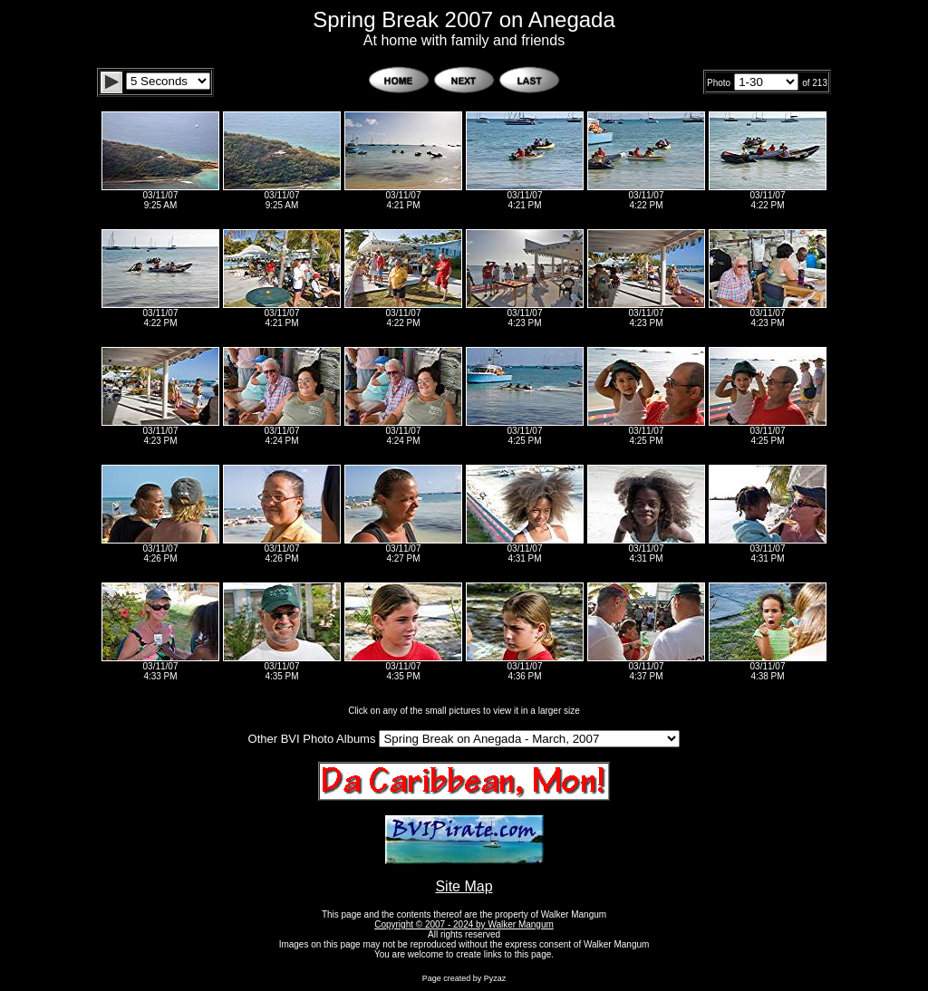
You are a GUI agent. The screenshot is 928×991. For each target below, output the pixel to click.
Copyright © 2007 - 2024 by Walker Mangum (464, 924)
